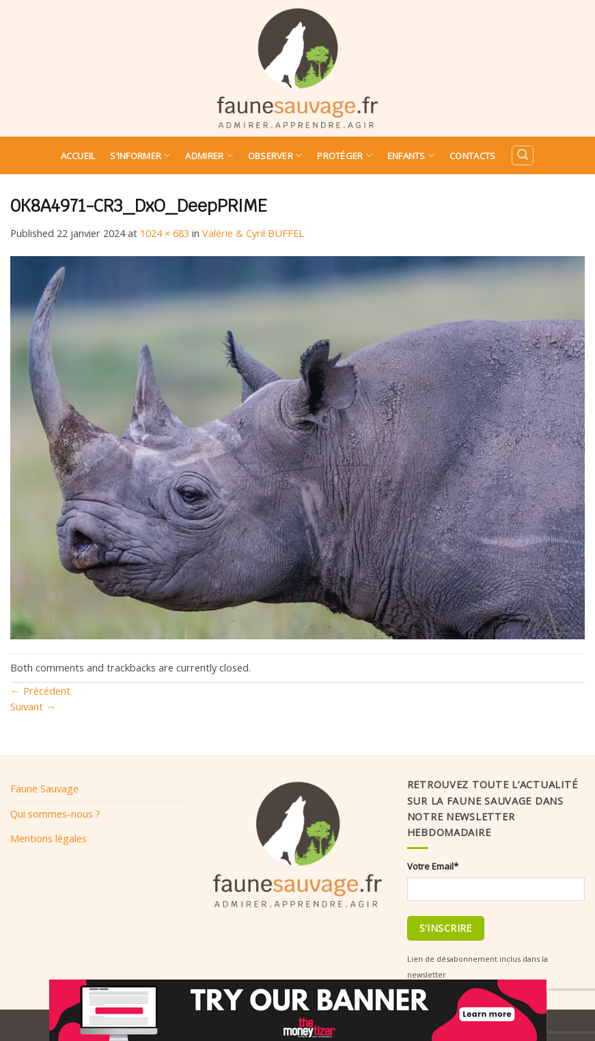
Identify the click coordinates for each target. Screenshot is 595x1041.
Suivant (33, 706)
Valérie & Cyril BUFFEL (253, 233)
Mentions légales (48, 838)
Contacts (472, 156)
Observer (275, 155)
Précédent (40, 690)
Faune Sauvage (44, 788)
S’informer (140, 155)
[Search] (523, 155)
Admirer (208, 155)
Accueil (78, 156)
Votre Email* (432, 866)
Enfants (410, 155)
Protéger (344, 155)
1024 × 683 (164, 233)
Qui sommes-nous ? (55, 813)
